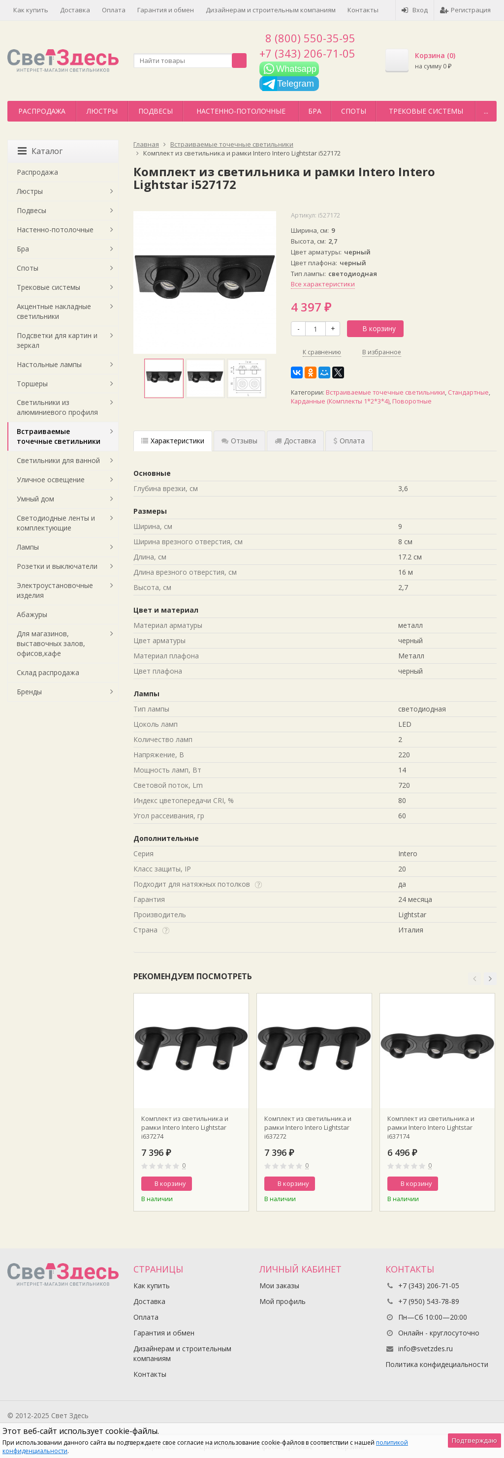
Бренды (29, 691)
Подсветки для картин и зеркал (57, 340)
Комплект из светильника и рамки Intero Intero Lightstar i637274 (184, 1127)
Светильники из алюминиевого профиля (57, 407)
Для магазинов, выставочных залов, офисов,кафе (51, 643)
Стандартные (468, 392)
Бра (314, 111)
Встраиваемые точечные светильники (385, 392)
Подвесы (155, 111)
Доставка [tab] (295, 440)
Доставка (75, 9)
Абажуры (32, 614)
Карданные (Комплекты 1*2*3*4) (340, 401)
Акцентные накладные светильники (54, 311)
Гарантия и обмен (165, 9)
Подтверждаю (474, 1440)
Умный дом (35, 498)
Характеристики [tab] (172, 440)
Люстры (102, 111)
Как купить (30, 9)
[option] (164, 378)
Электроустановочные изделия (55, 590)
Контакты (362, 9)
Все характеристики (323, 283)
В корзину (373, 328)
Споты (353, 111)
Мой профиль (282, 1301)
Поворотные (412, 401)
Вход (415, 9)
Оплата (114, 9)
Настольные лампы (49, 364)
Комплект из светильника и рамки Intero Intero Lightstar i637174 (430, 1127)
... (486, 111)
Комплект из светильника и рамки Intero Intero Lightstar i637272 (307, 1127)
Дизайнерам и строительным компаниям (271, 9)
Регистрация (465, 9)
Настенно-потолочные (240, 111)
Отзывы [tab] (239, 440)
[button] (474, 978)
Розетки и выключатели (57, 566)
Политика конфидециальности (436, 1364)
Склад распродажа (48, 672)
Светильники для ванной (58, 460)
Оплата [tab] (349, 440)
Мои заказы (279, 1285)
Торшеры (32, 383)
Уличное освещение (51, 479)
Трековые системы (426, 111)
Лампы (28, 547)
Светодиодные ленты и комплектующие (56, 522)
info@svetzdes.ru (425, 1348)
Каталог (40, 151)
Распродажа (41, 111)
